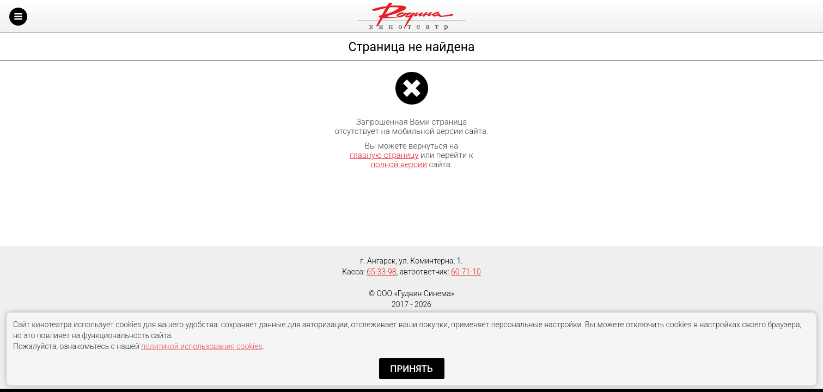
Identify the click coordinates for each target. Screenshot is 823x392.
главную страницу (384, 155)
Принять (411, 368)
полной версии (399, 164)
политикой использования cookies (201, 346)
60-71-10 (466, 271)
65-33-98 (382, 271)
